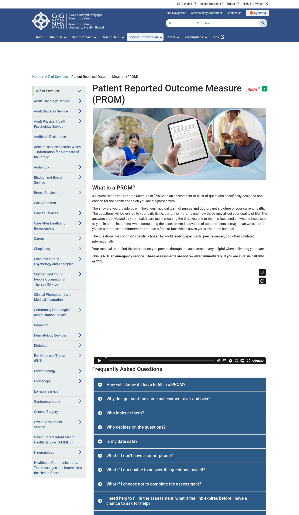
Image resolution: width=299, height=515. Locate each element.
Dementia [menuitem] (41, 296)
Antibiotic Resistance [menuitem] (50, 108)
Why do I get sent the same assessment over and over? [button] (158, 369)
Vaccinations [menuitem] (193, 37)
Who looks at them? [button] (125, 384)
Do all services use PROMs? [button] (132, 502)
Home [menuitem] (38, 37)
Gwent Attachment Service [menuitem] (48, 395)
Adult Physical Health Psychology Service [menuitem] (50, 95)
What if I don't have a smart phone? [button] (139, 426)
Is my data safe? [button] (121, 412)
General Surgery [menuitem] (46, 383)
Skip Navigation (176, 13)
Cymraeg (260, 13)
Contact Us (234, 13)
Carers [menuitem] (39, 210)
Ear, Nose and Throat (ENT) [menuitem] (49, 329)
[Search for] (230, 23)
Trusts (231, 4)
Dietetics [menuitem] (40, 317)
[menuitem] (65, 37)
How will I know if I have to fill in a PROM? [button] (145, 355)
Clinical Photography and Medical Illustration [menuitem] (53, 268)
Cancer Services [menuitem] (46, 184)
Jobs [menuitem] (215, 37)
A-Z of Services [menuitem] (47, 62)
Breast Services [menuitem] (45, 164)
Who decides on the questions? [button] (135, 398)
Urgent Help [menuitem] (111, 37)
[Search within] (184, 23)
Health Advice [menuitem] (82, 37)
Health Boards (209, 4)
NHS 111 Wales (253, 4)
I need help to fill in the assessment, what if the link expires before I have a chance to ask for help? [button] (176, 472)
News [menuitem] (171, 37)
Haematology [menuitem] (44, 424)
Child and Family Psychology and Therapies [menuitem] (53, 232)
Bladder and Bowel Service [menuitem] (48, 151)
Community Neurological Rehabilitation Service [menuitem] (52, 283)
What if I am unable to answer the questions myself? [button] (155, 440)
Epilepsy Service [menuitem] (46, 363)
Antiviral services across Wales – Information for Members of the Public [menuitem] (57, 123)
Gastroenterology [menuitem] (47, 373)
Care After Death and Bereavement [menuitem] (49, 197)
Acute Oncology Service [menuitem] (52, 72)
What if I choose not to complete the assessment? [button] (153, 455)
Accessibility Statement (206, 13)
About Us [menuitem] (55, 37)
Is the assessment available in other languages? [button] (151, 488)
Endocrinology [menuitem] (44, 342)
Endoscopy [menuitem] (42, 352)
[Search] (263, 23)
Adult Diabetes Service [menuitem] (51, 82)
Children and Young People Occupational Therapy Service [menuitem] (49, 250)
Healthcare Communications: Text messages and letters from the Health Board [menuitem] (58, 439)
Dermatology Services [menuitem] (50, 307)
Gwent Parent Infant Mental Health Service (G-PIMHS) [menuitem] (54, 410)
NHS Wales (184, 4)
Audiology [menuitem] (41, 138)
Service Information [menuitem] (143, 37)
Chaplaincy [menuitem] (42, 220)
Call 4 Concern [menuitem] (45, 174)
